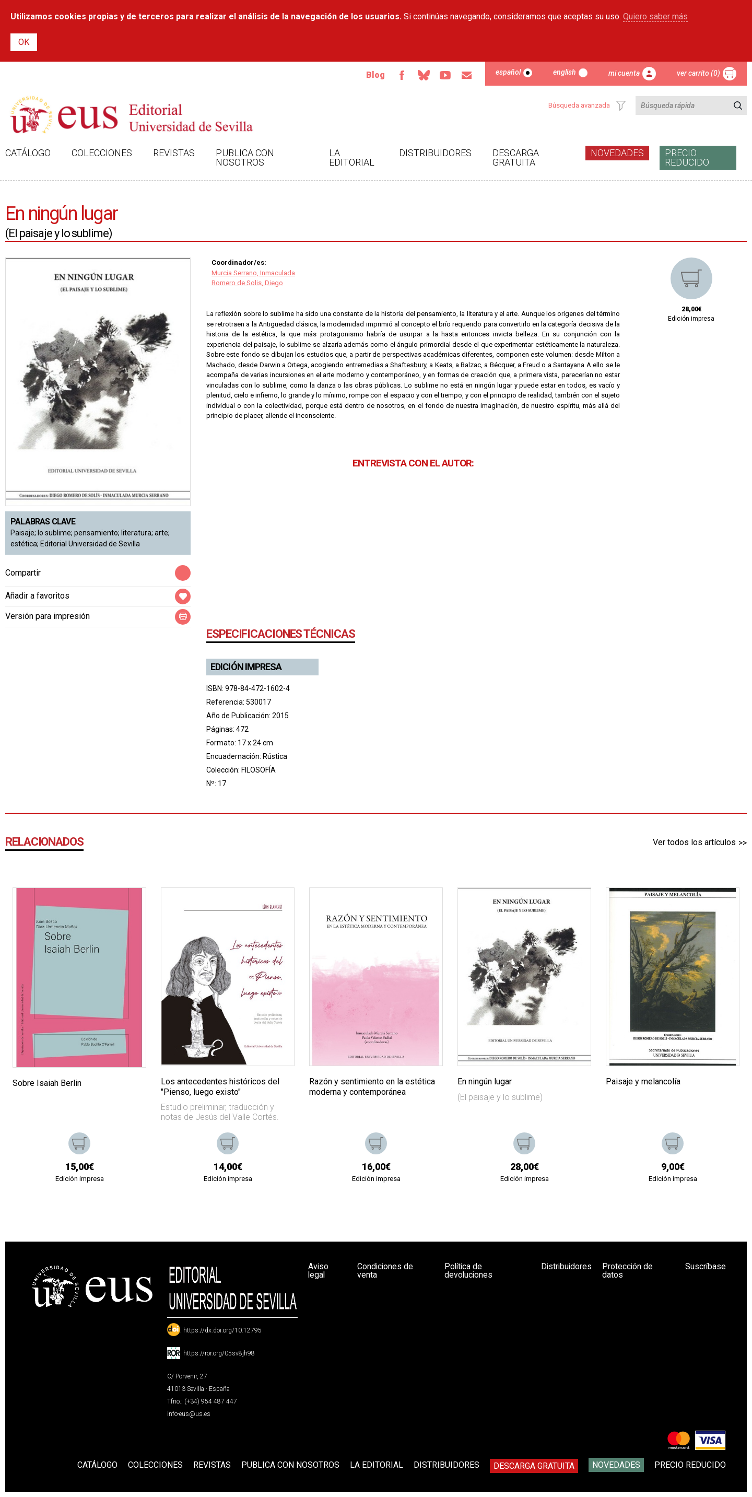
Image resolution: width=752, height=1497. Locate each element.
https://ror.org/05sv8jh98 (219, 1353)
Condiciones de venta (386, 1270)
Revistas (174, 152)
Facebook (400, 75)
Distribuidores (435, 152)
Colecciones (102, 152)
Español (508, 72)
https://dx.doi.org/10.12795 (222, 1330)
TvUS (444, 75)
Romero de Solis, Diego (247, 283)
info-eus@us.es (188, 1414)
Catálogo (28, 152)
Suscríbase (705, 1266)
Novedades (617, 152)
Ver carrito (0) (698, 73)
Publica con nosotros (245, 157)
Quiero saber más (655, 16)
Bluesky (422, 75)
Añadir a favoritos (37, 596)
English (564, 72)
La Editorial (351, 157)
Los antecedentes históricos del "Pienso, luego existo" (220, 1086)
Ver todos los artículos (694, 842)
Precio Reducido (687, 157)
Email (466, 75)
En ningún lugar (484, 1081)
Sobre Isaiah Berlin (47, 1083)
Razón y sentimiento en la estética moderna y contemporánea (372, 1086)
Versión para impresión (47, 616)
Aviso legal (318, 1270)
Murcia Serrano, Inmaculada (253, 273)
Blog (374, 75)
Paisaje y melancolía (643, 1081)
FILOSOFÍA (258, 770)
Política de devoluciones (467, 1270)
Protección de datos (628, 1270)
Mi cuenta (624, 73)
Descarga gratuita (515, 157)
